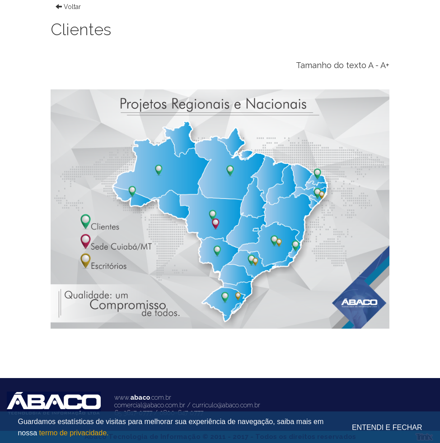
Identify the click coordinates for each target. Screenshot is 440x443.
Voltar (68, 6)
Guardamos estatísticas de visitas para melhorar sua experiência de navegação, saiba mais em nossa (170, 428)
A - (373, 65)
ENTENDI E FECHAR (387, 427)
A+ (384, 65)
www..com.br (142, 397)
